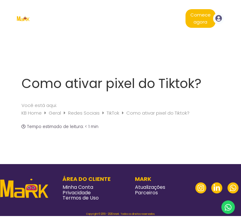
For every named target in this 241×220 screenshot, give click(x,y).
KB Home (32, 113)
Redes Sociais (84, 113)
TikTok (113, 113)
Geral (55, 113)
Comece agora (200, 18)
